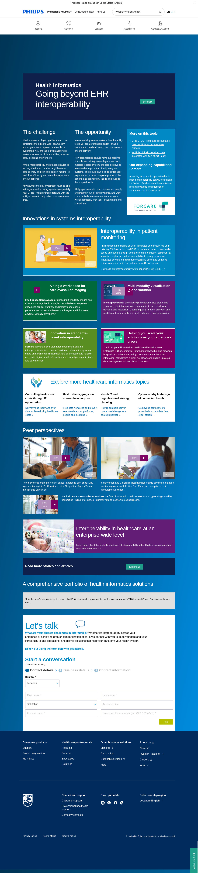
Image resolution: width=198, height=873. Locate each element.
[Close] (195, 2)
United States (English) (111, 3)
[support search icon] (160, 12)
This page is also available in (85, 3)
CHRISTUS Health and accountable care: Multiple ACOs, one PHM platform (151, 144)
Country (30, 677)
